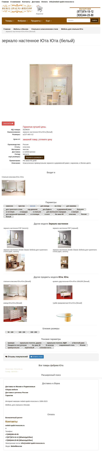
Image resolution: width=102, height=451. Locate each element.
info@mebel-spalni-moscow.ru (61, 2)
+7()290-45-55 (11, 434)
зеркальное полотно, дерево (30, 343)
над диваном (32, 209)
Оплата (44, 2)
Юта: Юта (63, 277)
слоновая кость (45, 348)
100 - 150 (22, 332)
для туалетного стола (14, 209)
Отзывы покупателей (16, 357)
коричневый (29, 348)
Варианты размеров (34, 157)
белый (8, 217)
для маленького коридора (56, 212)
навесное (9, 206)
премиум (11, 343)
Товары (9, 21)
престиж (21, 206)
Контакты (26, 2)
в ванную (75, 212)
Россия (83, 214)
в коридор (23, 212)
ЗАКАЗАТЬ (8, 123)
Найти (94, 20)
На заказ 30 (36, 345)
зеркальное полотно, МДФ (57, 343)
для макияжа (71, 206)
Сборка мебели (11, 390)
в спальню (37, 212)
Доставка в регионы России (16, 392)
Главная (5, 2)
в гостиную (10, 212)
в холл (47, 214)
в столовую (35, 214)
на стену (58, 206)
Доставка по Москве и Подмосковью (20, 387)
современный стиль (67, 345)
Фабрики (22, 21)
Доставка (36, 2)
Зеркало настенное (58, 224)
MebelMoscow (16, 446)
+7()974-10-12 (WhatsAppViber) (19, 437)
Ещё (48, 21)
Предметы (36, 21)
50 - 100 (10, 332)
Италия (82, 345)
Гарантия (9, 395)
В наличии (50, 345)
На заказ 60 (59, 214)
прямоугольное (13, 348)
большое (80, 209)
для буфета (47, 209)
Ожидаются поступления (17, 345)
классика (72, 214)
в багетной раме (78, 343)
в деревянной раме (64, 209)
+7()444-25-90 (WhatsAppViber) (19, 440)
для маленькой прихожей (15, 214)
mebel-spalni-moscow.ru (15, 425)
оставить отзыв (36, 357)
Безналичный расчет (13, 418)
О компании (15, 2)
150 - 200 (34, 332)
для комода (44, 206)
